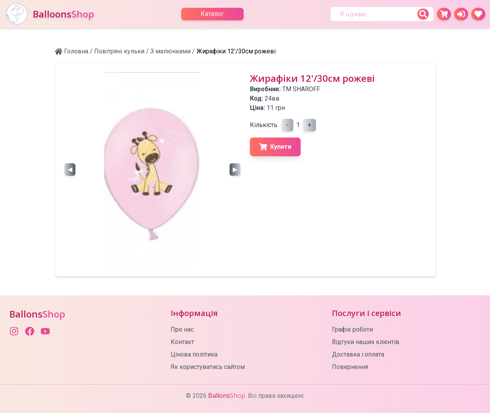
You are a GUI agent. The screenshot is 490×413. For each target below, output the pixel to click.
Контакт (182, 342)
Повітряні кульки (119, 51)
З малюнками (170, 51)
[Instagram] (14, 331)
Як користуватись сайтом (208, 367)
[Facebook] (29, 331)
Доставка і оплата (358, 354)
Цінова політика (194, 354)
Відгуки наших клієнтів (365, 342)
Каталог (212, 14)
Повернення (350, 367)
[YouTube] (45, 331)
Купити (275, 147)
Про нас (182, 329)
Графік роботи (352, 329)
